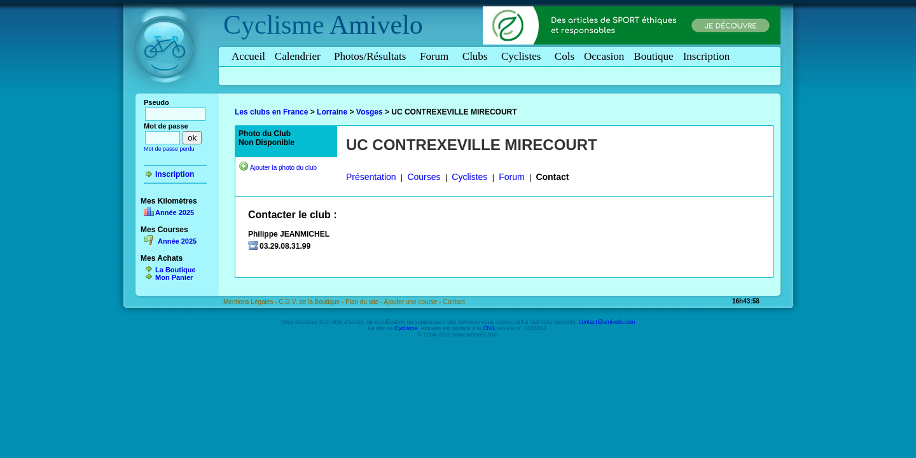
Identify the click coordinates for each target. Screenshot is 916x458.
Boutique (653, 56)
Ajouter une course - (413, 301)
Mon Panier (174, 277)
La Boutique (175, 270)
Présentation (371, 177)
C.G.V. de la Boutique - (312, 301)
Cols (564, 56)
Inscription (706, 56)
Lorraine (332, 112)
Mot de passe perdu (169, 149)
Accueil (248, 56)
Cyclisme (273, 24)
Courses (423, 177)
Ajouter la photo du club (283, 167)
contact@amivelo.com (607, 322)
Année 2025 (174, 212)
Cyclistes (523, 56)
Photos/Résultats (372, 56)
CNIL (489, 328)
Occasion (604, 56)
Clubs (477, 56)
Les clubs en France (271, 112)
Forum (436, 56)
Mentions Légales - (251, 301)
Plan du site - (364, 301)
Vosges (369, 112)
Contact (552, 177)
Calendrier (299, 56)
